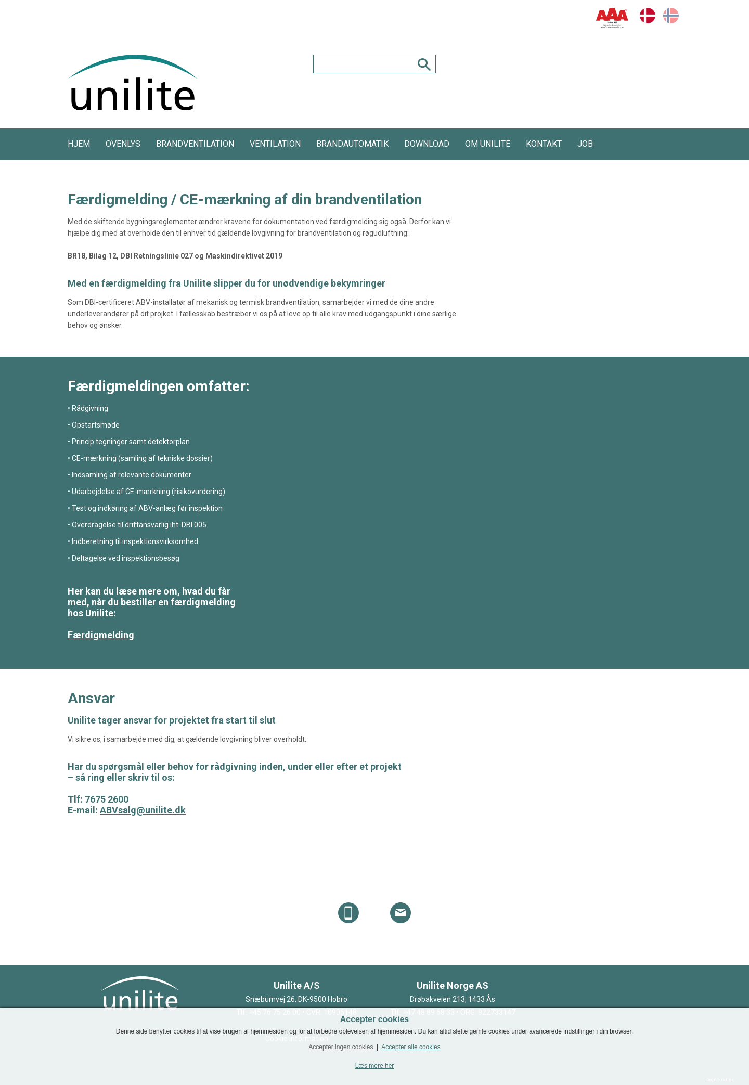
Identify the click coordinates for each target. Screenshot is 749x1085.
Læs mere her (374, 1065)
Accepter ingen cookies (341, 1047)
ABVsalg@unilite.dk (143, 810)
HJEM (79, 144)
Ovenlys (123, 144)
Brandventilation (195, 144)
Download (426, 144)
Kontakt (544, 144)
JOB (585, 144)
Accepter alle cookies (410, 1047)
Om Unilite (487, 144)
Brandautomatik (352, 144)
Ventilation (275, 144)
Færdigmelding (101, 634)
